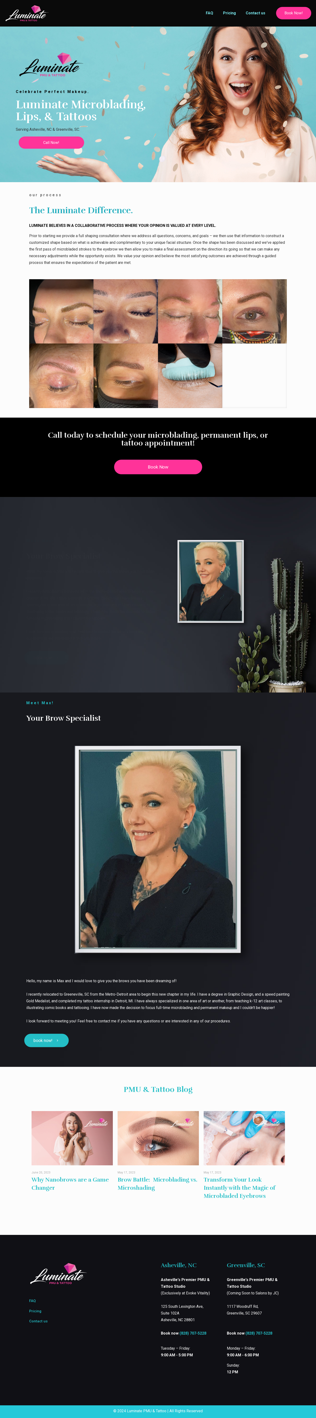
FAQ (32, 1301)
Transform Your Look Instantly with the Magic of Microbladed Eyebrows (239, 1188)
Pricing (35, 1311)
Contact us (38, 1321)
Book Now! (293, 13)
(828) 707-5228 (193, 1333)
